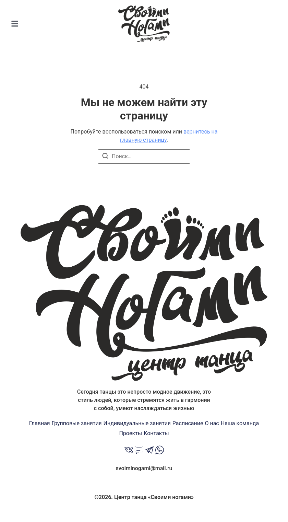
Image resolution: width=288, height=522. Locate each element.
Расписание (187, 423)
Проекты (130, 433)
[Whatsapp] (159, 450)
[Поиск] (105, 157)
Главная (39, 423)
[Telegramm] (149, 450)
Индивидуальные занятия (137, 423)
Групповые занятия (77, 423)
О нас (212, 423)
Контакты (156, 433)
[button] (15, 23)
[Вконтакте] (128, 450)
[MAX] (139, 450)
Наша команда (240, 423)
